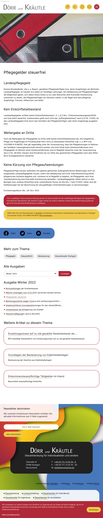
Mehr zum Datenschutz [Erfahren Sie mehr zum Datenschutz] (11, 515)
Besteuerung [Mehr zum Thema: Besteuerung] (43, 256)
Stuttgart (38, 213)
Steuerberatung (12, 493)
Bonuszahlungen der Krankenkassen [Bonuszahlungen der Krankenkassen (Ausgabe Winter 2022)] (22, 288)
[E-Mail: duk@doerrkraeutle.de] (89, 6)
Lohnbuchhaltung (31, 493)
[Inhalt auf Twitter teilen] (26, 233)
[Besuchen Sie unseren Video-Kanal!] (75, 6)
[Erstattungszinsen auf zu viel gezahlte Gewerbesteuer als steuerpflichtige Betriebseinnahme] (51, 336)
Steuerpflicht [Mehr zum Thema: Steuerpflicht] (26, 256)
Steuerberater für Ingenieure (17, 497)
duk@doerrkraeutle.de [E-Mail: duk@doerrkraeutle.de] (64, 468)
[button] (82, 6)
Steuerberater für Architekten (48, 497)
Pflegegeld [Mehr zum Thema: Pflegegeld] (10, 256)
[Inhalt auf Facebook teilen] (10, 233)
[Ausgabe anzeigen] (65, 273)
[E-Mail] (31, 427)
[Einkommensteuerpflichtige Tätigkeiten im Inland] (51, 378)
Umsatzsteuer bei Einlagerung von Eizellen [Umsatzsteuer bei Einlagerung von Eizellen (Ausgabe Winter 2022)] (25, 309)
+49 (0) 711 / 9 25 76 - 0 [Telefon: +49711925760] (65, 462)
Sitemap (66, 483)
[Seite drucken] (43, 233)
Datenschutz (93, 483)
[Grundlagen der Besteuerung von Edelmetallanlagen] (51, 357)
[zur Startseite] (24, 7)
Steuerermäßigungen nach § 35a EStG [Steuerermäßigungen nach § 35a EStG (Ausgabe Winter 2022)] (23, 314)
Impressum (79, 483)
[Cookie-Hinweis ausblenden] (94, 509)
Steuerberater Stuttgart (65, 256)
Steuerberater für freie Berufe (56, 493)
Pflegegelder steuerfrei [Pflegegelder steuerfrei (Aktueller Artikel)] (16, 297)
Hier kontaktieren (45, 215)
